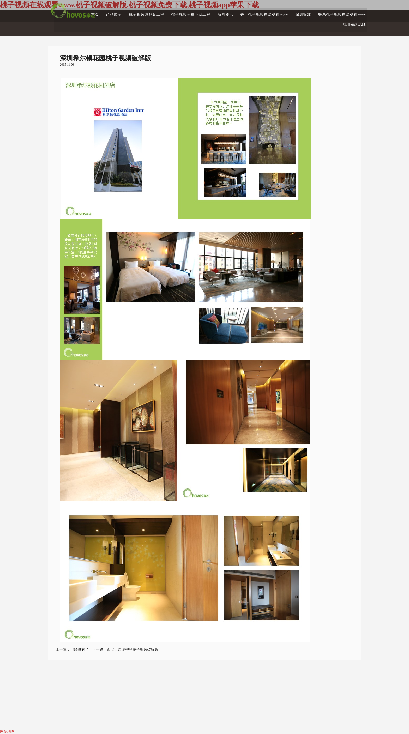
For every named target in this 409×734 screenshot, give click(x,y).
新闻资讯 (212, 12)
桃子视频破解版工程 (129, 12)
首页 (75, 12)
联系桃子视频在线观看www (335, 12)
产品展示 (95, 12)
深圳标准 (294, 12)
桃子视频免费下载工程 (176, 12)
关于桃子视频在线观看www (253, 12)
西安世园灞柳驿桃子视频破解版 (132, 649)
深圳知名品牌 (348, 22)
